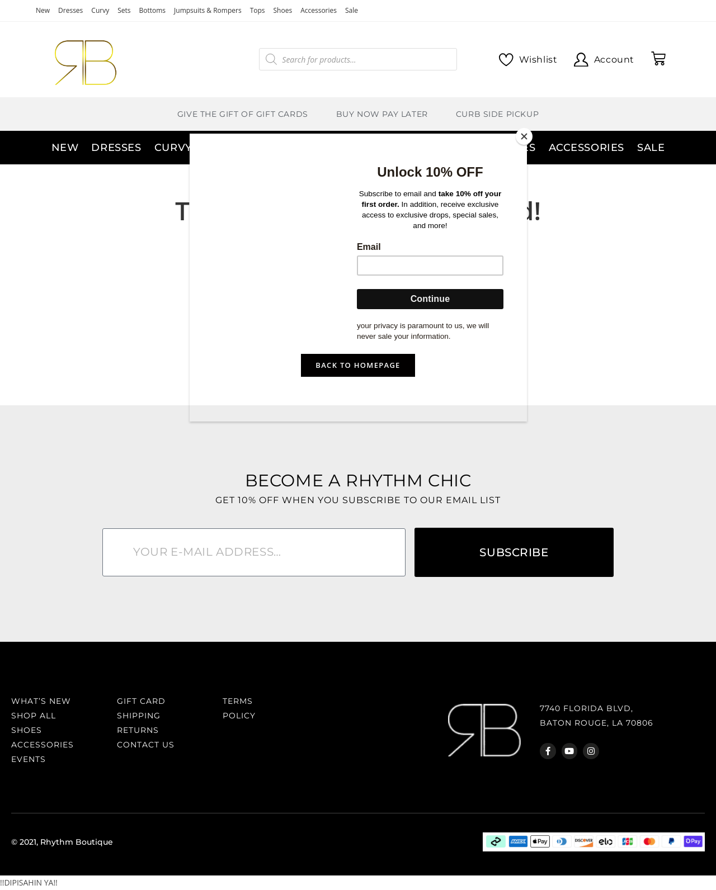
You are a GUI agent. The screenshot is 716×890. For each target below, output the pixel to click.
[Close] (524, 136)
